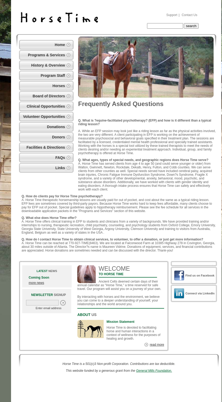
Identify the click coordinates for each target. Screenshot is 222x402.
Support (171, 15)
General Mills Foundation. (154, 371)
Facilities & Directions (46, 147)
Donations (56, 127)
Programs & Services (46, 55)
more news (36, 283)
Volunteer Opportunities (44, 116)
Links (60, 168)
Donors (58, 137)
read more (157, 344)
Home (60, 45)
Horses (59, 86)
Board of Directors (49, 96)
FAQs (60, 157)
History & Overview (48, 65)
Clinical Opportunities (46, 106)
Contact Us (189, 15)
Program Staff (53, 75)
